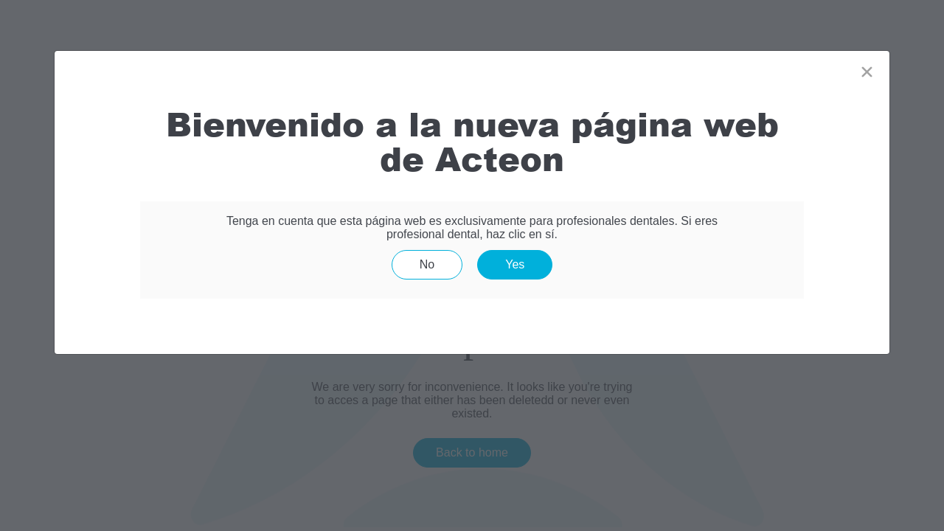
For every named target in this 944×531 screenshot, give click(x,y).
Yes (514, 264)
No (427, 264)
